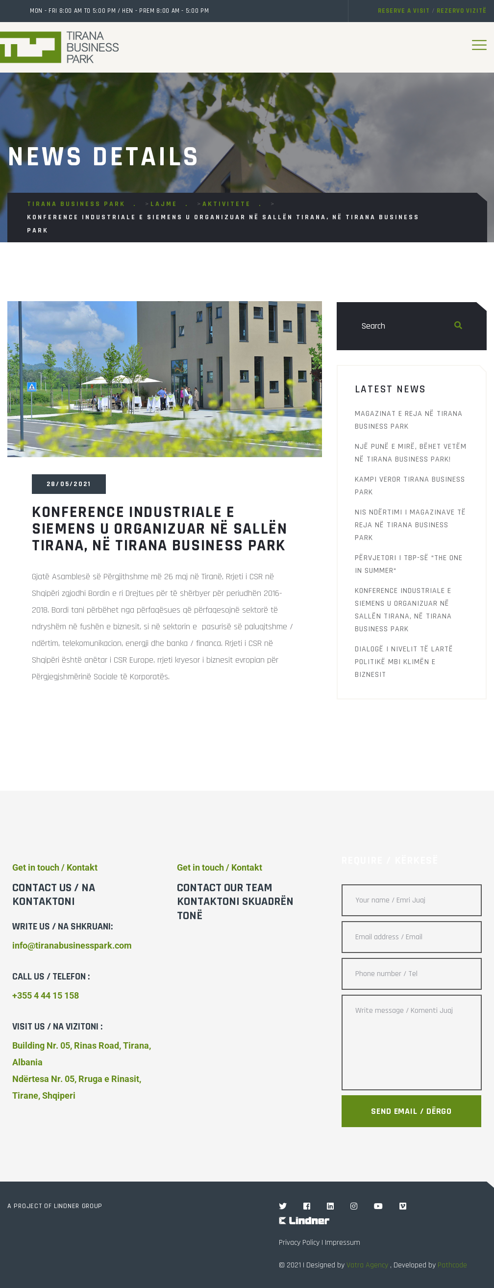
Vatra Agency (367, 1265)
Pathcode (452, 1265)
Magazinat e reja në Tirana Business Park (409, 420)
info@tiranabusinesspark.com (72, 945)
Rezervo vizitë (462, 11)
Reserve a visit (404, 11)
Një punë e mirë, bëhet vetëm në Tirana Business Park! (411, 452)
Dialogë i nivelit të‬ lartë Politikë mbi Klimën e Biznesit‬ (404, 662)
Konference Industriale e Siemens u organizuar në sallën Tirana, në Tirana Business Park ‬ (403, 610)
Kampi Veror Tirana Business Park (410, 485)
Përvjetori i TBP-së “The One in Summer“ (409, 564)
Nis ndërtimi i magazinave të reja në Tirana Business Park (410, 525)
